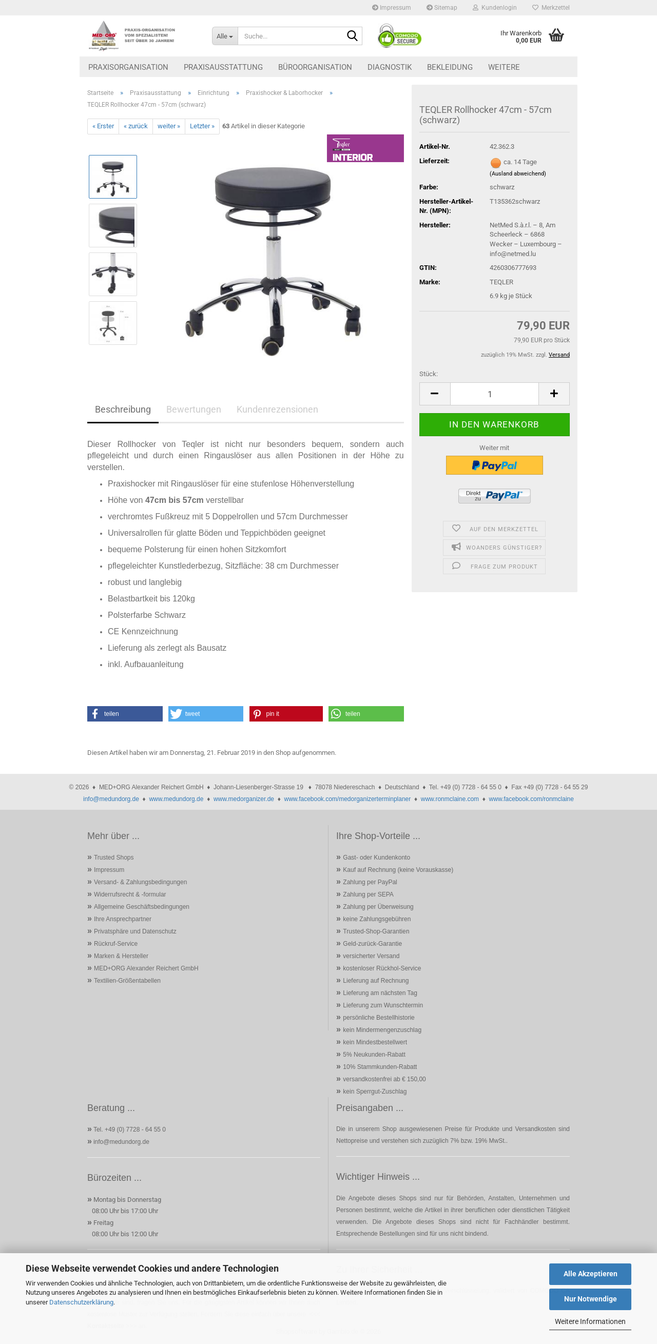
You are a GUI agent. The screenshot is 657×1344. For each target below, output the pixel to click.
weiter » (169, 126)
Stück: (428, 374)
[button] (434, 393)
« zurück (136, 126)
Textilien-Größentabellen (127, 980)
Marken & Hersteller (121, 956)
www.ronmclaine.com (450, 799)
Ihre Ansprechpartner (122, 919)
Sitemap (442, 7)
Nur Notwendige (590, 1299)
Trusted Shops (114, 857)
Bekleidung (450, 67)
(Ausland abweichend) (518, 173)
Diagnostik (390, 67)
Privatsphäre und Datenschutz (135, 931)
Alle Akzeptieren (590, 1274)
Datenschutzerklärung (81, 1302)
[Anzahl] (494, 393)
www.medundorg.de (176, 799)
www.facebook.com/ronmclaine (531, 799)
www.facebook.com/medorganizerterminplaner (347, 799)
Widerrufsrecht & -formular (130, 894)
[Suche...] (225, 36)
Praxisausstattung (223, 67)
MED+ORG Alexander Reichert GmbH (146, 968)
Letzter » (202, 126)
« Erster (103, 126)
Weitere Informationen (590, 1321)
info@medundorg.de (111, 799)
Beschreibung (123, 409)
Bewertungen (193, 409)
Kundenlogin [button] (495, 7)
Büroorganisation (315, 67)
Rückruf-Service (116, 943)
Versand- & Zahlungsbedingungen (140, 882)
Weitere (504, 67)
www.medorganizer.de (244, 799)
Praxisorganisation (128, 67)
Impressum (391, 7)
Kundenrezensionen (277, 409)
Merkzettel (551, 7)
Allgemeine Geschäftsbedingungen (141, 906)
